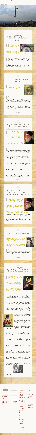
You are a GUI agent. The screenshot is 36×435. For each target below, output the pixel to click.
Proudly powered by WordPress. (5, 434)
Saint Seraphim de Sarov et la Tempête (18, 80)
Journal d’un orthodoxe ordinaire (30, 390)
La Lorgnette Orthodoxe (8, 1)
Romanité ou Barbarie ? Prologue (18, 233)
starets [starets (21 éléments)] (23, 417)
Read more (18, 68)
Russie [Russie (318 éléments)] (23, 407)
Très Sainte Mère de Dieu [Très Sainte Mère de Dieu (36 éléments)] (22, 419)
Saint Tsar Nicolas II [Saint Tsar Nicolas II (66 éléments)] (22, 417)
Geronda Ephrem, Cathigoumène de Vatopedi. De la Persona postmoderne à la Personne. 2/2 (18, 126)
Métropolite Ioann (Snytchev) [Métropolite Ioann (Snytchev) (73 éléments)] (22, 401)
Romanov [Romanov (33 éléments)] (20, 407)
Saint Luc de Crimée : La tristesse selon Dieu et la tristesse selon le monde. (18, 271)
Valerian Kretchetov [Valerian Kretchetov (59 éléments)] (22, 423)
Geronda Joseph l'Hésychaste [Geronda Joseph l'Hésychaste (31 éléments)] (21, 393)
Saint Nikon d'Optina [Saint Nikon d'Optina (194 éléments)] (21, 414)
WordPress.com (17, 434)
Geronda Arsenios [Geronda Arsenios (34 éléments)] (21, 393)
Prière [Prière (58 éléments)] (24, 405)
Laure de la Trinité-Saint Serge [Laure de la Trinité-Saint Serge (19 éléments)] (21, 396)
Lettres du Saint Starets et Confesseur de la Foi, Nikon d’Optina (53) (5, 401)
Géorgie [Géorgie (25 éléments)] (22, 394)
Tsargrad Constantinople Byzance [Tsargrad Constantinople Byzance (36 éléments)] (21, 421)
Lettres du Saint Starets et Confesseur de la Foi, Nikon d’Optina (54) (5, 397)
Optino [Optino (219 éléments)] (20, 402)
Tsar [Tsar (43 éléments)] (19, 420)
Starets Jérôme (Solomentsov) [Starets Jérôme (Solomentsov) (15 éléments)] (20, 418)
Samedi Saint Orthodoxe (30, 403)
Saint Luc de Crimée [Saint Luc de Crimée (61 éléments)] (21, 413)
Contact (6, 4)
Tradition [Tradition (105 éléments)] (21, 419)
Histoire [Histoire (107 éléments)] (20, 395)
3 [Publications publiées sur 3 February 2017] (16, 393)
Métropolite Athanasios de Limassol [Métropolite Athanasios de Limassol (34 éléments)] (21, 399)
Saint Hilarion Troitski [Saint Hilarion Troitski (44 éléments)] (21, 410)
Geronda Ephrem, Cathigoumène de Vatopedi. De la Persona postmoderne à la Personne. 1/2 (18, 193)
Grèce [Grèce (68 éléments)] (20, 394)
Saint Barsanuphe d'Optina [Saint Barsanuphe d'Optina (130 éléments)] (21, 409)
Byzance (2, 4)
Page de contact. (21, 429)
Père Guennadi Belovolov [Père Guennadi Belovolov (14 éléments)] (21, 406)
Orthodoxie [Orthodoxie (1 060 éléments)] (22, 404)
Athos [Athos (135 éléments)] (22, 391)
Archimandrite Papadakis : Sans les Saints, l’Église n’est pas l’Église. (18, 39)
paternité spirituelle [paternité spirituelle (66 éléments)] (20, 405)
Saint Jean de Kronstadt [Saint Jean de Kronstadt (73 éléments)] (21, 412)
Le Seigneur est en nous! (30, 404)
